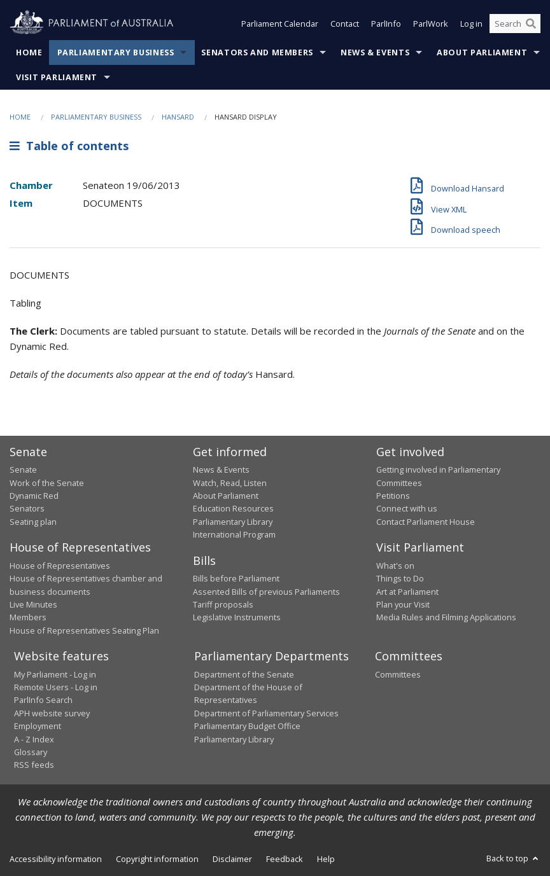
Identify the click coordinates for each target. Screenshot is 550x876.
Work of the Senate (47, 483)
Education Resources (233, 508)
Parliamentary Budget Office (247, 726)
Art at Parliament (407, 591)
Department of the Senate (244, 674)
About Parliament (482, 52)
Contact (344, 24)
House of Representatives (60, 565)
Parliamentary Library (232, 521)
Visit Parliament (56, 77)
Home (29, 52)
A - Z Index (34, 739)
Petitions (393, 495)
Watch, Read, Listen (230, 483)
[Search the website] (515, 24)
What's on (395, 565)
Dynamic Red (34, 495)
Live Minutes (33, 604)
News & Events (375, 52)
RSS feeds (34, 764)
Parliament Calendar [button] (279, 24)
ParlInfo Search (43, 700)
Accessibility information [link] (56, 859)
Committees (398, 674)
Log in (471, 24)
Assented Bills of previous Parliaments (266, 591)
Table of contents (69, 145)
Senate (23, 469)
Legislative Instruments (237, 617)
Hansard (178, 117)
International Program (234, 534)
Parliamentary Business (115, 52)
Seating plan (33, 521)
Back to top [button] (513, 858)
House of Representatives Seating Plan (84, 630)
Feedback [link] (284, 859)
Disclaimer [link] (232, 859)
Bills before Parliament (236, 578)
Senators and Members (257, 52)
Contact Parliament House (425, 521)
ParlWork (430, 24)
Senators (27, 508)
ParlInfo (386, 24)
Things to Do (400, 578)
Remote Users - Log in (55, 687)
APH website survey (52, 713)
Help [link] (326, 859)
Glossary (30, 752)
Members (28, 617)
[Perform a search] (530, 24)
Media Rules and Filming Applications (446, 617)
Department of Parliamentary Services (266, 713)
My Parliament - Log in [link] (55, 674)
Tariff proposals (223, 604)
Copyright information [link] (157, 859)
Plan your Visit (403, 604)
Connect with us (406, 508)
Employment (37, 726)
